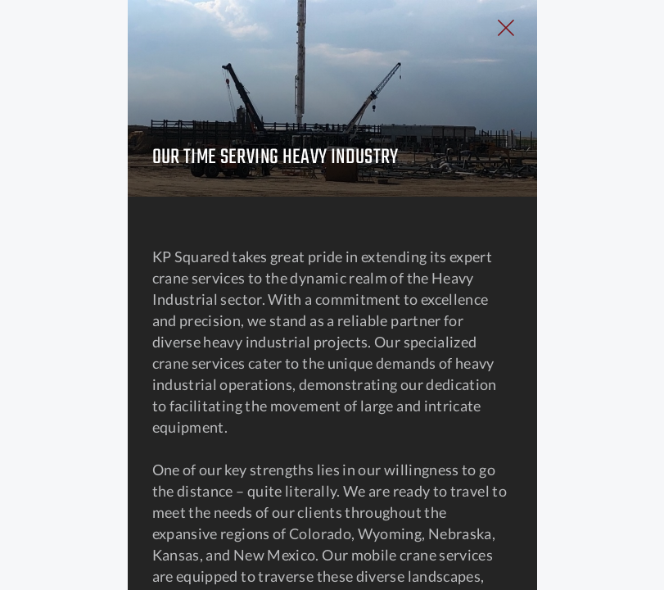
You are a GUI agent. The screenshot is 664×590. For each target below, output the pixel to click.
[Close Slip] (602, 46)
